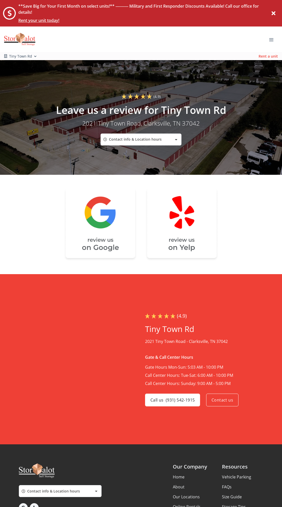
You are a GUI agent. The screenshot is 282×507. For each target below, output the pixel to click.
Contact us (222, 400)
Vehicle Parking (236, 477)
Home (179, 477)
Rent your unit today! (38, 20)
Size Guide (232, 497)
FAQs (227, 487)
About (179, 487)
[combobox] (141, 139)
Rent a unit (268, 56)
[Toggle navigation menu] (273, 39)
